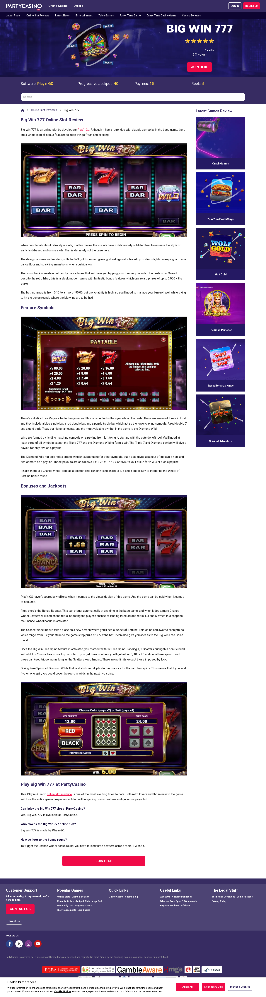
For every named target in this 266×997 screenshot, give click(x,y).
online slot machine (59, 794)
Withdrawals (190, 901)
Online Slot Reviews (37, 15)
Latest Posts (13, 15)
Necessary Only (213, 989)
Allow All (187, 989)
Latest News (62, 15)
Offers (78, 6)
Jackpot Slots (82, 901)
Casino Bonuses (191, 15)
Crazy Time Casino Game (161, 15)
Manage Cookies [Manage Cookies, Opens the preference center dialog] (240, 989)
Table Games (106, 15)
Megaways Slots (83, 905)
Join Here (199, 67)
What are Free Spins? (171, 901)
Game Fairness (245, 896)
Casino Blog (131, 896)
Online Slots (63, 896)
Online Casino (58, 6)
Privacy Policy (219, 901)
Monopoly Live (65, 905)
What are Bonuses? (181, 896)
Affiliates (185, 905)
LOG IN (235, 5)
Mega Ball (96, 901)
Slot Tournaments (66, 910)
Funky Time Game (130, 15)
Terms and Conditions (223, 896)
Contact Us (20, 909)
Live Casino (84, 910)
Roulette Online (65, 901)
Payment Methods (170, 905)
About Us (165, 896)
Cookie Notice (62, 993)
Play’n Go (83, 129)
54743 (164, 957)
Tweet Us (14, 921)
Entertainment (84, 15)
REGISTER (251, 5)
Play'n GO (45, 83)
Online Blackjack (80, 896)
